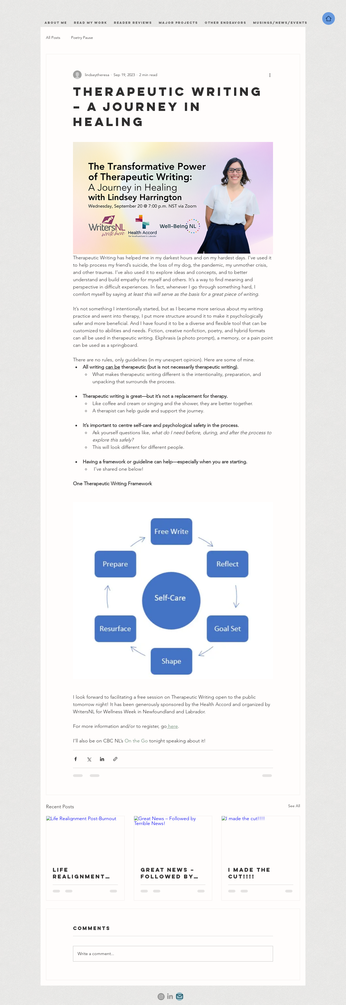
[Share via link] (115, 759)
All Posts (53, 37)
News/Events (291, 23)
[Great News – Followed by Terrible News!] (173, 838)
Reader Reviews (133, 23)
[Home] (328, 18)
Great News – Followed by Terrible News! (171, 873)
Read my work (92, 23)
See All (294, 805)
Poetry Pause (82, 37)
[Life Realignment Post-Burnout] (85, 838)
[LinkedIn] (170, 996)
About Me (57, 23)
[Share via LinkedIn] (102, 759)
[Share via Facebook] (75, 759)
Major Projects (178, 23)
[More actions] (270, 75)
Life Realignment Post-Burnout (81, 873)
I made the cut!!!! (249, 873)
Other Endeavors (225, 23)
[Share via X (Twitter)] (88, 759)
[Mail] (179, 996)
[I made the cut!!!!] (261, 838)
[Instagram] (161, 996)
